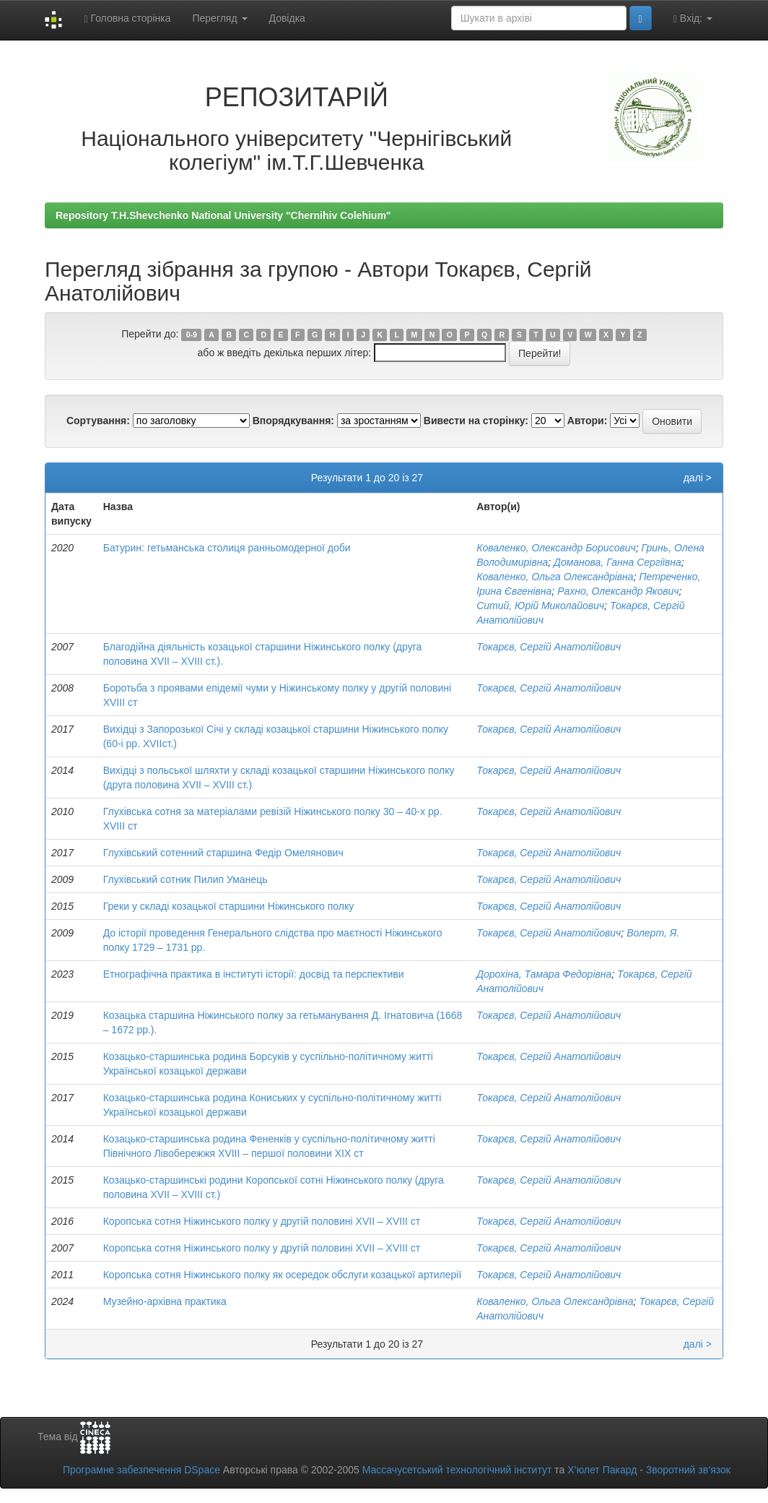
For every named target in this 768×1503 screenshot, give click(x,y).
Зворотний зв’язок (688, 1470)
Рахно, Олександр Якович (617, 591)
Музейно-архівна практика (165, 1301)
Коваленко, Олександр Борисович (556, 548)
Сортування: (98, 420)
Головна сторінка (127, 18)
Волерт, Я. (653, 933)
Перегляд (219, 18)
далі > (698, 477)
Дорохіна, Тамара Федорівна (543, 974)
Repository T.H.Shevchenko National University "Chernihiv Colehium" (223, 215)
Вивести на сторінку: (476, 420)
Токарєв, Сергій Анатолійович (548, 647)
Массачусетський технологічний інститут (457, 1470)
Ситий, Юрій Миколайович (540, 605)
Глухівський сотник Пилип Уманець (185, 879)
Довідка (287, 18)
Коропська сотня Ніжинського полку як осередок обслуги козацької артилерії (282, 1274)
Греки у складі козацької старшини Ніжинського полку (228, 906)
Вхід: (692, 18)
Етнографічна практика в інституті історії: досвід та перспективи (253, 974)
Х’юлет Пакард (602, 1470)
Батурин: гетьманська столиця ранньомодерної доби (227, 548)
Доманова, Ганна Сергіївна (617, 562)
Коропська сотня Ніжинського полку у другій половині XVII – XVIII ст (262, 1221)
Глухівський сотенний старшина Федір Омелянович (223, 852)
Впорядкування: (293, 420)
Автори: (587, 420)
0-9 (191, 334)
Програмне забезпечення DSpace (141, 1470)
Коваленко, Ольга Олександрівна (554, 576)
